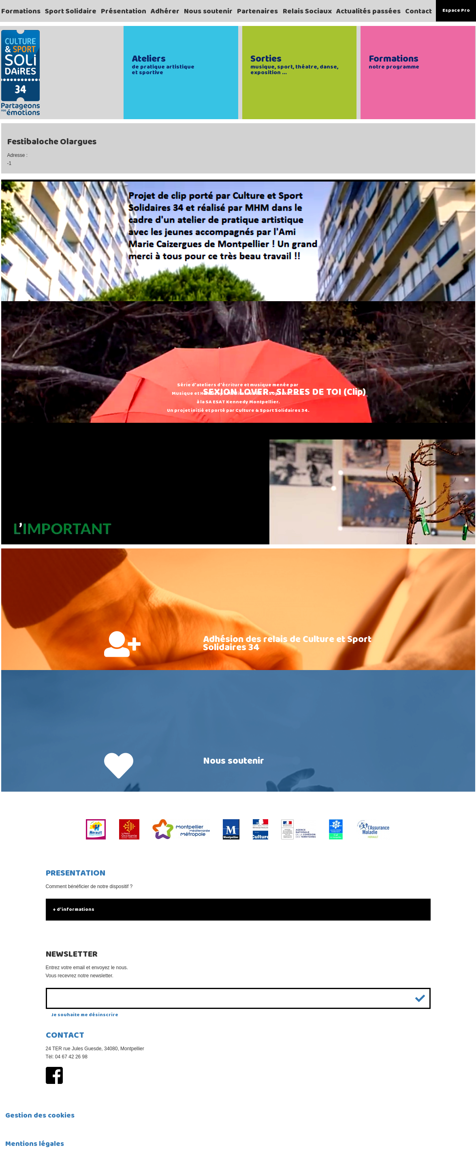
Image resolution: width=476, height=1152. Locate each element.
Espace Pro (456, 10)
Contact (418, 11)
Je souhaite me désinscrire (84, 1015)
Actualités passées (368, 11)
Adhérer (165, 11)
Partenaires (257, 11)
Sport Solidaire (70, 11)
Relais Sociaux (307, 11)
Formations (21, 11)
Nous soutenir (208, 11)
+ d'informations (73, 909)
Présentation (123, 11)
